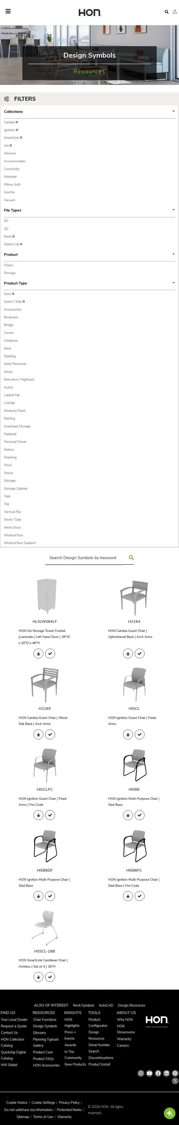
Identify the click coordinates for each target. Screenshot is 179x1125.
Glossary (39, 1032)
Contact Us (9, 1032)
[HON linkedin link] (166, 1073)
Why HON (125, 1019)
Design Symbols (45, 1026)
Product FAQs (43, 1058)
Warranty (124, 1039)
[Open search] (167, 12)
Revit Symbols (83, 1005)
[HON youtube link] (149, 1073)
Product (89, 255)
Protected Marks (69, 1110)
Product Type (89, 284)
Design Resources (131, 1005)
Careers (123, 1045)
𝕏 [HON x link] (175, 1081)
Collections (89, 112)
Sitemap (23, 1117)
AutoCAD (106, 1005)
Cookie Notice (16, 1102)
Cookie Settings (43, 1102)
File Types (89, 211)
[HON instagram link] (141, 1073)
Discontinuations (101, 1058)
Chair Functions (44, 1019)
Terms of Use (43, 1117)
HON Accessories (46, 1065)
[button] (175, 12)
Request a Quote (14, 1026)
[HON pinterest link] (175, 1073)
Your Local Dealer (14, 1019)
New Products (75, 1064)
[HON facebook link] (158, 1073)
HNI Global (9, 1065)
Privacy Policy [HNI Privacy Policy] (69, 1102)
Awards (70, 1045)
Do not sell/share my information (28, 1110)
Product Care (43, 1052)
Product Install (99, 1064)
